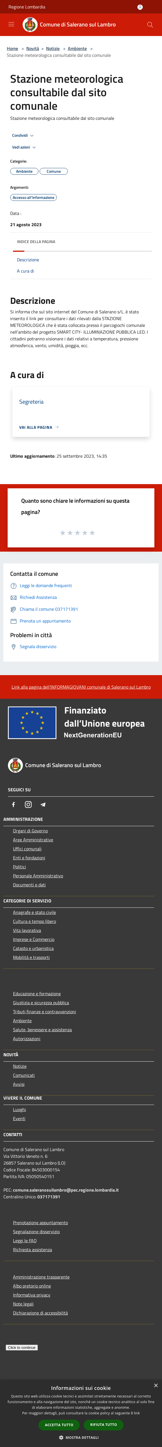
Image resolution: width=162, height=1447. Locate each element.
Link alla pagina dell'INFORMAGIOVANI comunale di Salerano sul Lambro (81, 687)
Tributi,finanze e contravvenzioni (44, 1011)
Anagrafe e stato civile (34, 912)
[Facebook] (13, 804)
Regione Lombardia (26, 6)
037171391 (48, 1196)
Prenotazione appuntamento (40, 1222)
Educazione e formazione (37, 993)
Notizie (53, 48)
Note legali (23, 1303)
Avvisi (19, 1084)
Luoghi (19, 1109)
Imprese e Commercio (33, 939)
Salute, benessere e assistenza (42, 1029)
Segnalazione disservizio (36, 1231)
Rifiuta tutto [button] (103, 1424)
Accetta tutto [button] (59, 1425)
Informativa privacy (31, 1294)
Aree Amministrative (33, 839)
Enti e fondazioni (29, 857)
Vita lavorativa (27, 930)
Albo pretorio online (32, 1285)
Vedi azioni (25, 147)
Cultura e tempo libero (34, 921)
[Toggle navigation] (11, 24)
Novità (32, 48)
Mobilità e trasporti (31, 957)
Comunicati (24, 1075)
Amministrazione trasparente (41, 1276)
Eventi (19, 1118)
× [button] (156, 1386)
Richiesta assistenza (32, 1249)
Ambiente (77, 48)
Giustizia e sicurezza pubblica (41, 1002)
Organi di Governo (30, 830)
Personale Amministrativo (38, 875)
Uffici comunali (27, 848)
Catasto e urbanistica (33, 948)
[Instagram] (28, 804)
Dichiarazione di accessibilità (40, 1312)
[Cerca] (150, 24)
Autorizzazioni (26, 1038)
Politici (19, 866)
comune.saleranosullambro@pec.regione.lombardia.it (66, 1190)
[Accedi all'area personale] (140, 7)
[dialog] (81, 1413)
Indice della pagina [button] (36, 241)
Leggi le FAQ (25, 1240)
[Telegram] (43, 804)
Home (12, 48)
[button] (81, 1437)
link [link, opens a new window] (137, 1413)
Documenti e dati (29, 884)
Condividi (23, 135)
